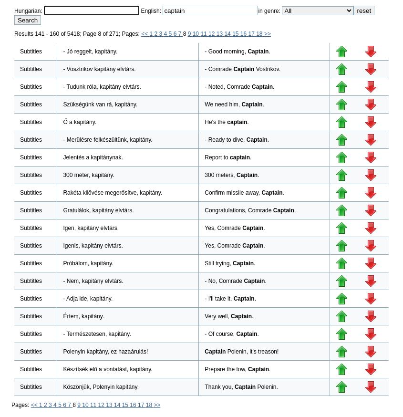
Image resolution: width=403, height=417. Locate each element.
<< (145, 34)
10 (197, 34)
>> (267, 34)
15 (236, 34)
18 (260, 34)
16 (244, 34)
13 (221, 34)
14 (228, 34)
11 (204, 34)
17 (252, 34)
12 (212, 34)
